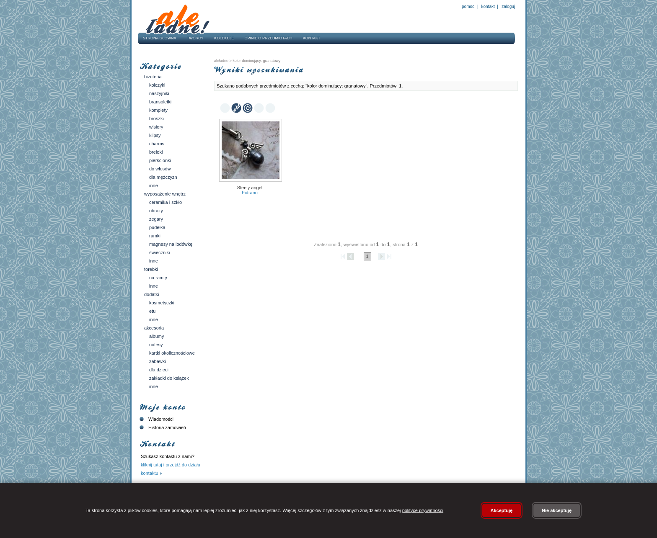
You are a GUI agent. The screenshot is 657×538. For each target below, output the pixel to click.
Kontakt (488, 6)
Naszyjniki (159, 93)
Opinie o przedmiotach (268, 38)
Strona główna (159, 38)
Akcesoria (154, 327)
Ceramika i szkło (165, 202)
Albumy (156, 336)
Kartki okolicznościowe (172, 352)
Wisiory (156, 126)
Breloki (156, 151)
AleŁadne (221, 61)
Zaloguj (508, 6)
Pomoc (468, 6)
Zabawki (157, 361)
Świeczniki (159, 252)
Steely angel (250, 187)
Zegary (156, 218)
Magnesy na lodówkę (170, 244)
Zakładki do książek (169, 378)
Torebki (151, 269)
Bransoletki (160, 101)
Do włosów (160, 168)
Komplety (158, 110)
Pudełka (157, 227)
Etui (153, 311)
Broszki (156, 118)
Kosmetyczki (161, 302)
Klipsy (155, 135)
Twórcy (195, 38)
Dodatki (151, 294)
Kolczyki (157, 85)
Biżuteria (153, 76)
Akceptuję (502, 510)
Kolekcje (224, 38)
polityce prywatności (422, 510)
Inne (153, 185)
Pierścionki (160, 160)
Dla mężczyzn (163, 177)
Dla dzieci (158, 369)
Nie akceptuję (557, 510)
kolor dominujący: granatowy (256, 61)
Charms (156, 143)
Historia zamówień (162, 427)
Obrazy (156, 210)
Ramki (154, 235)
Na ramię (158, 277)
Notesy (156, 344)
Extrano (250, 192)
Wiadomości (155, 419)
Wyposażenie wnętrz (165, 193)
